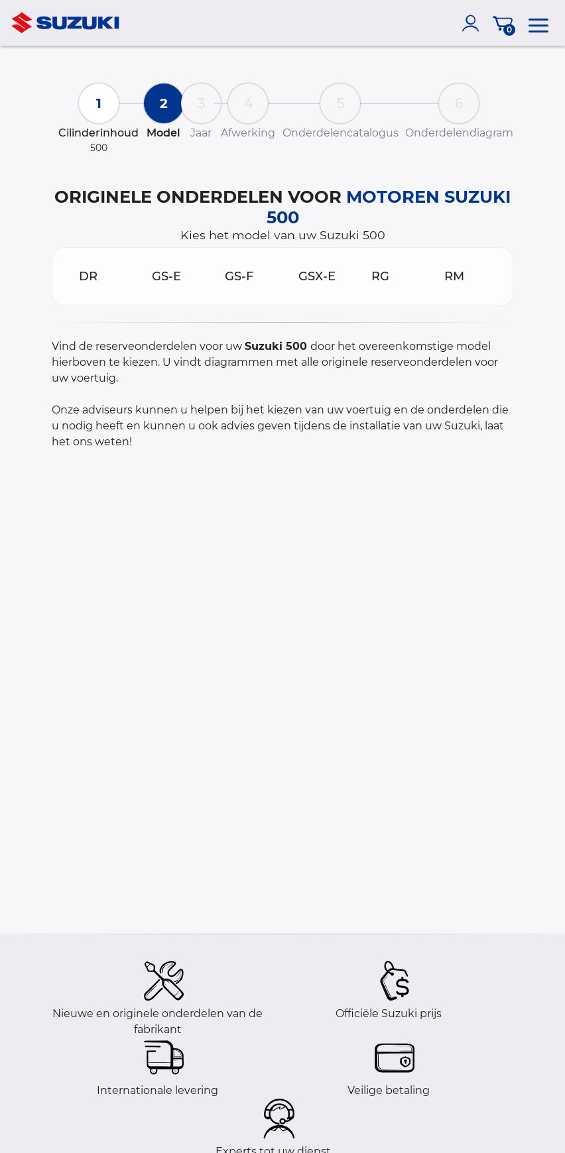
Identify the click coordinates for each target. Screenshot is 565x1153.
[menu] (538, 23)
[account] (473, 23)
